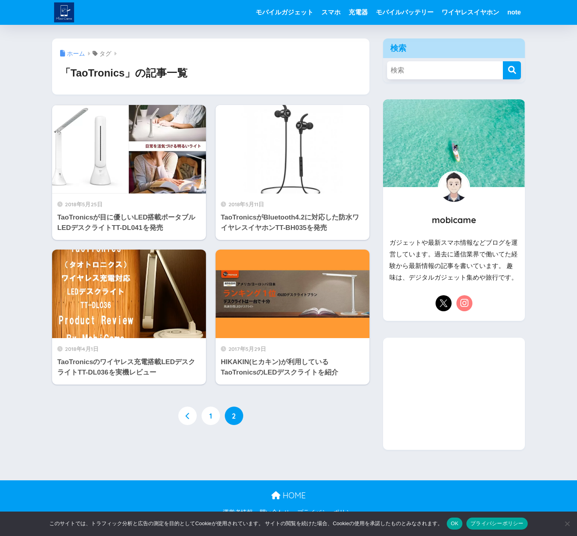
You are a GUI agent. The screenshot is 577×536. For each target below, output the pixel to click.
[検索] (512, 70)
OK (454, 523)
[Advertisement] (454, 394)
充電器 (358, 12)
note (514, 12)
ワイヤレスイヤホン (470, 12)
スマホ (331, 12)
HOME (288, 495)
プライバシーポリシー (497, 523)
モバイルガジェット (284, 12)
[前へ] (187, 416)
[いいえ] (567, 524)
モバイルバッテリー (405, 12)
